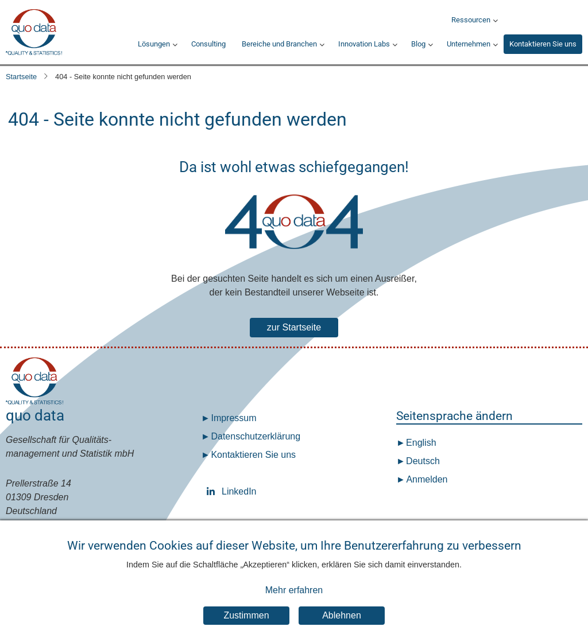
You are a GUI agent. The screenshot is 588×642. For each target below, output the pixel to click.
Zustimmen (246, 627)
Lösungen (154, 44)
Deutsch (422, 461)
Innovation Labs (364, 44)
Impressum (233, 418)
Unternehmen (468, 44)
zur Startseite (294, 327)
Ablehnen (341, 627)
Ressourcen (470, 19)
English (420, 443)
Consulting (208, 44)
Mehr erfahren (294, 601)
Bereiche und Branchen (279, 44)
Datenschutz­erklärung (255, 436)
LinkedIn (213, 491)
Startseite (21, 76)
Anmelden (426, 479)
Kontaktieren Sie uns (543, 44)
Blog (418, 44)
